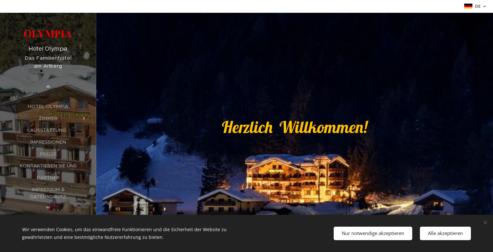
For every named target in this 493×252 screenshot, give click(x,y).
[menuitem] (48, 94)
